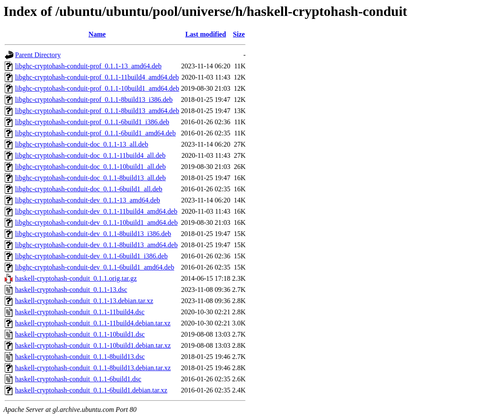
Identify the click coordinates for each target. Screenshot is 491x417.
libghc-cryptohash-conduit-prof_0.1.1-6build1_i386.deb (92, 122)
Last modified (205, 34)
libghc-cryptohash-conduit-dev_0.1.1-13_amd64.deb (87, 200)
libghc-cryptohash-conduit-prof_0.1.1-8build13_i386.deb (94, 99)
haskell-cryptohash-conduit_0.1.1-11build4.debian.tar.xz (93, 323)
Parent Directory (38, 54)
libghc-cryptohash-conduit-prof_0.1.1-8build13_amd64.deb (97, 110)
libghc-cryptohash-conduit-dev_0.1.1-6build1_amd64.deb (94, 267)
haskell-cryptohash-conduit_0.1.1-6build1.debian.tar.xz (91, 390)
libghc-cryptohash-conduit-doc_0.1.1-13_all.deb (81, 144)
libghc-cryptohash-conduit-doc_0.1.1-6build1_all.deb (89, 189)
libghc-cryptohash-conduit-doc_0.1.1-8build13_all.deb (90, 177)
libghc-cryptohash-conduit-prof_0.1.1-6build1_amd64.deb (95, 133)
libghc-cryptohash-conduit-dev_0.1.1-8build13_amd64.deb (96, 244)
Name (97, 34)
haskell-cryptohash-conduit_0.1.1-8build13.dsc (80, 356)
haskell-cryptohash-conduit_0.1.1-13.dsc (71, 289)
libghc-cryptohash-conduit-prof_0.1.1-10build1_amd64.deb (97, 88)
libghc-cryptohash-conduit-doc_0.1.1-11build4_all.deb (90, 155)
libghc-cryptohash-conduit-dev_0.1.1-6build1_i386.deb (91, 256)
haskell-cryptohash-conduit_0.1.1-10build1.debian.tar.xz (93, 345)
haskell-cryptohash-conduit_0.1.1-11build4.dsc (79, 312)
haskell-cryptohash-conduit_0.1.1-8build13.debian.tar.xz (93, 367)
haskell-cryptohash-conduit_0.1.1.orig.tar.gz (76, 278)
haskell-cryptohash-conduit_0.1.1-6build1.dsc (78, 379)
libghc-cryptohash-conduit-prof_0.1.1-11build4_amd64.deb (97, 77)
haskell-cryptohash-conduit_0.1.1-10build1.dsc (80, 334)
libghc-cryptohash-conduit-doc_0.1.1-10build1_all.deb (90, 166)
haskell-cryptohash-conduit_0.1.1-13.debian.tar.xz (84, 300)
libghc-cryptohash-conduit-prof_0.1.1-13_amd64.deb (88, 66)
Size (239, 34)
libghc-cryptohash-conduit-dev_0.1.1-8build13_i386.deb (93, 233)
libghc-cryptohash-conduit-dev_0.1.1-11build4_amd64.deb (96, 211)
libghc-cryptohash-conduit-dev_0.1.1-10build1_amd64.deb (96, 222)
